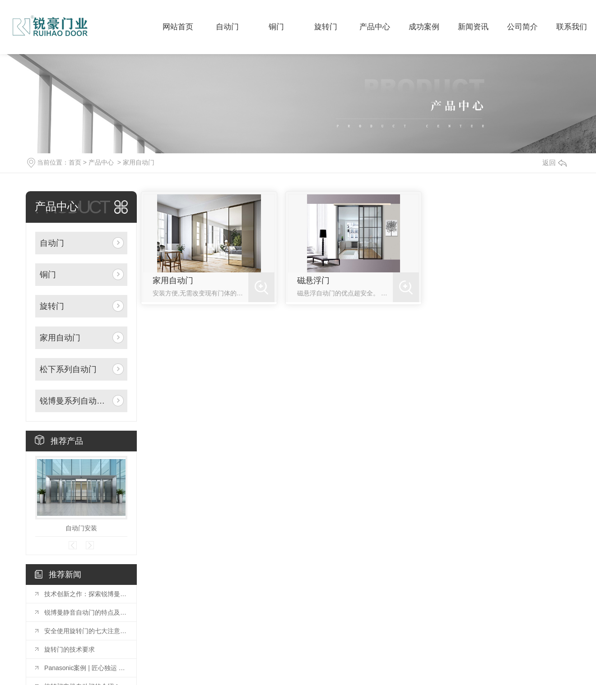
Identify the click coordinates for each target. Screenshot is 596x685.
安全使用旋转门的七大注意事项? (85, 630)
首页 (75, 162)
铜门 (48, 274)
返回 (554, 162)
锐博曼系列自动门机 (74, 400)
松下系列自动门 (68, 369)
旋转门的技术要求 (69, 649)
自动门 (52, 243)
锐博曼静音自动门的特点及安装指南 (85, 612)
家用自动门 (138, 162)
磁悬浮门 (313, 280)
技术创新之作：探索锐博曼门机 (85, 594)
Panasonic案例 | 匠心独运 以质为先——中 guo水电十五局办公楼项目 (85, 667)
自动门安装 (81, 528)
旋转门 (52, 306)
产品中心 (101, 162)
